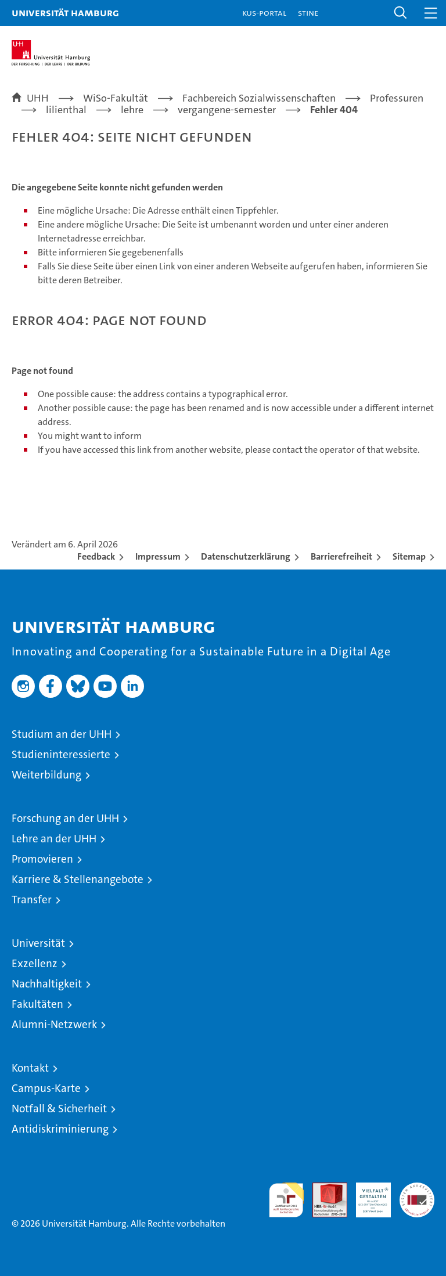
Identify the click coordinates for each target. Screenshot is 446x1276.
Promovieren (42, 859)
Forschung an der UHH (65, 818)
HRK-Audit (367, 1195)
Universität (38, 943)
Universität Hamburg (65, 12)
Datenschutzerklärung (245, 556)
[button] (400, 13)
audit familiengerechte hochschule (286, 1200)
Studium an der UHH (62, 734)
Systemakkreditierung (417, 1189)
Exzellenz (34, 963)
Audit (323, 1189)
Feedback (96, 556)
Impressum (158, 556)
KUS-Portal (264, 12)
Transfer (32, 899)
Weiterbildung (46, 774)
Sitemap (409, 556)
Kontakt (30, 1068)
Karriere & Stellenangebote (77, 879)
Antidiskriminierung (60, 1129)
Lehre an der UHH (54, 838)
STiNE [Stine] (308, 12)
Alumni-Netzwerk (54, 1024)
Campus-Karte (46, 1088)
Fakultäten (37, 1004)
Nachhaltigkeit (47, 983)
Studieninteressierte (61, 754)
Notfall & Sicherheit (59, 1108)
